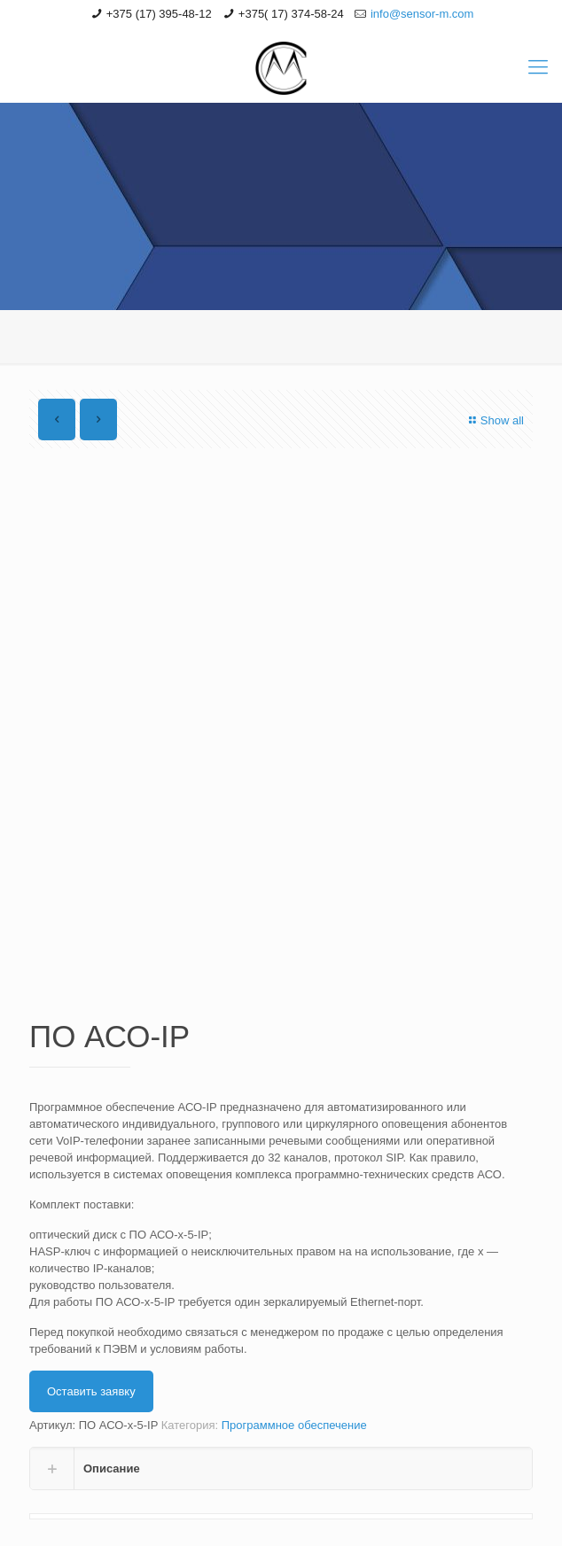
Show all (494, 420)
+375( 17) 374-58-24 (291, 13)
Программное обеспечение (294, 1425)
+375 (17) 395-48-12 (159, 13)
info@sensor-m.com (422, 13)
